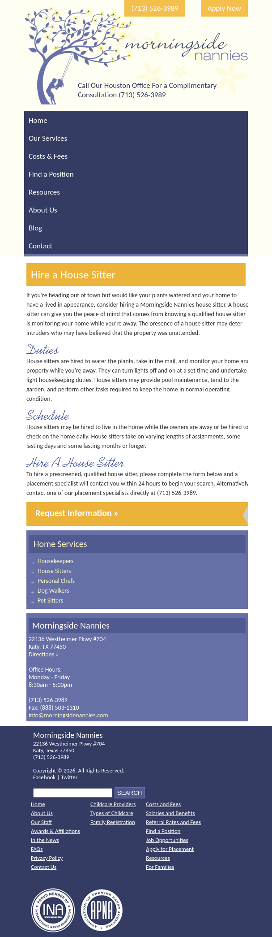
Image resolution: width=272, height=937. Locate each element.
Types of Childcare (111, 813)
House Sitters (54, 571)
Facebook (44, 777)
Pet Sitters (50, 600)
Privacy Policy (47, 858)
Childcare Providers (113, 804)
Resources (44, 192)
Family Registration (112, 822)
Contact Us (43, 866)
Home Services (60, 543)
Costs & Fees (48, 156)
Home (38, 120)
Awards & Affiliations (55, 831)
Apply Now (224, 8)
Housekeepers (55, 561)
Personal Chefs (56, 581)
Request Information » (77, 513)
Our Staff (41, 822)
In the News (45, 840)
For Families (160, 866)
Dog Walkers (53, 590)
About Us (43, 210)
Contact (40, 246)
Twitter (69, 777)
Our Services (48, 138)
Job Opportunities (167, 840)
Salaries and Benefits (170, 813)
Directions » (44, 654)
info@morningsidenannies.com (68, 715)
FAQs (36, 849)
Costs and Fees (163, 804)
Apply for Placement (170, 849)
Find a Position (51, 174)
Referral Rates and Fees (173, 822)
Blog (35, 228)
